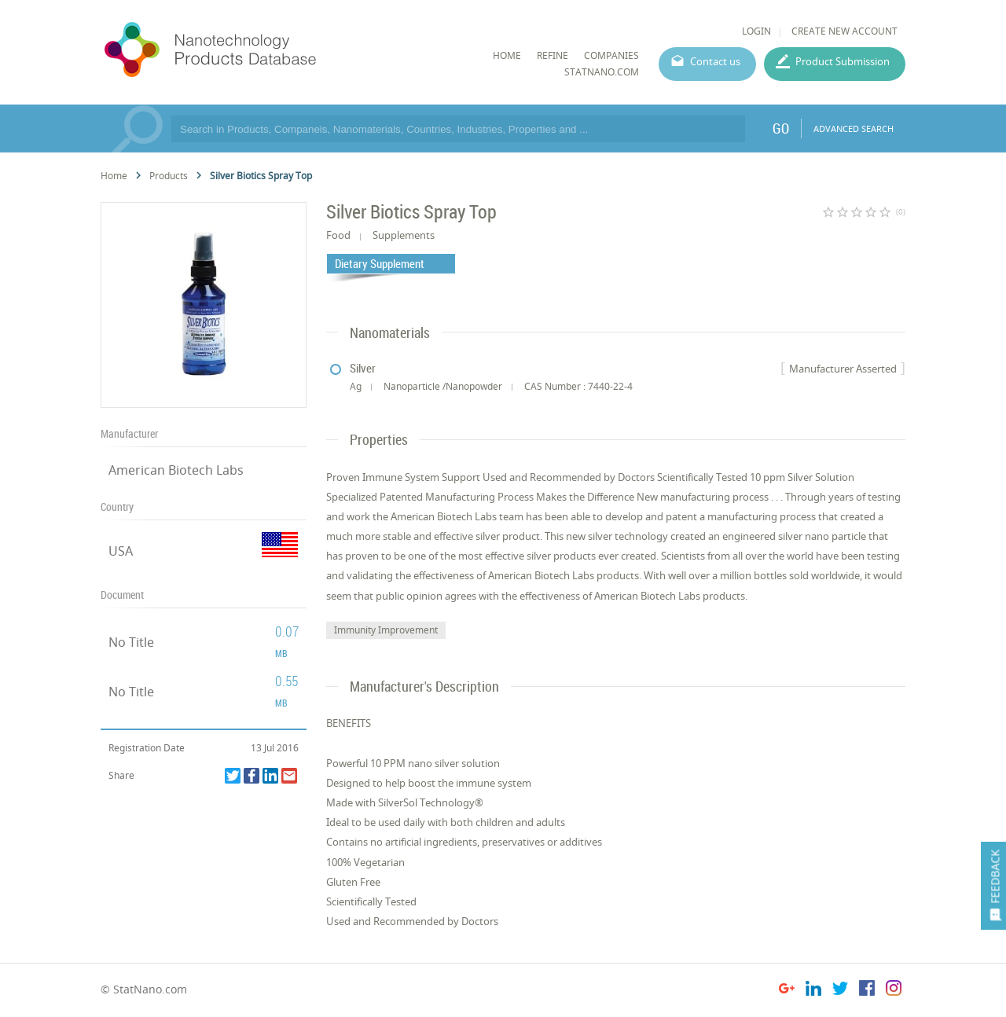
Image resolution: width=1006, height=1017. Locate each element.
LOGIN (756, 31)
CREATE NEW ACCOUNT (844, 31)
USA (120, 551)
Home (114, 175)
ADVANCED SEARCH (853, 128)
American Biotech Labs (176, 470)
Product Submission (842, 61)
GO (781, 128)
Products (168, 175)
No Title (131, 642)
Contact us (715, 61)
